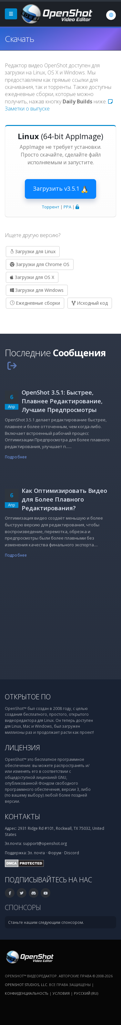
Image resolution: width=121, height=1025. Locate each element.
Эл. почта (36, 852)
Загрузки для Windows (37, 290)
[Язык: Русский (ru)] (111, 15)
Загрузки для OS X (32, 277)
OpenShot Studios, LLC (26, 984)
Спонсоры (23, 907)
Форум (54, 852)
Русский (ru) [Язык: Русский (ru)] (86, 993)
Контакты (22, 816)
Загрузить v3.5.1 (60, 189)
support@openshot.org (45, 843)
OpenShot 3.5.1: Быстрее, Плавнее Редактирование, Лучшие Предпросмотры (62, 401)
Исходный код (90, 303)
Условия (61, 993)
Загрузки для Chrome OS (39, 264)
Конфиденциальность (26, 993)
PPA (67, 207)
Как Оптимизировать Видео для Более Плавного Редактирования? (64, 499)
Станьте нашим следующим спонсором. (46, 922)
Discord (71, 852)
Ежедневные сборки (35, 303)
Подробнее (16, 456)
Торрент (50, 207)
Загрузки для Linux (32, 251)
